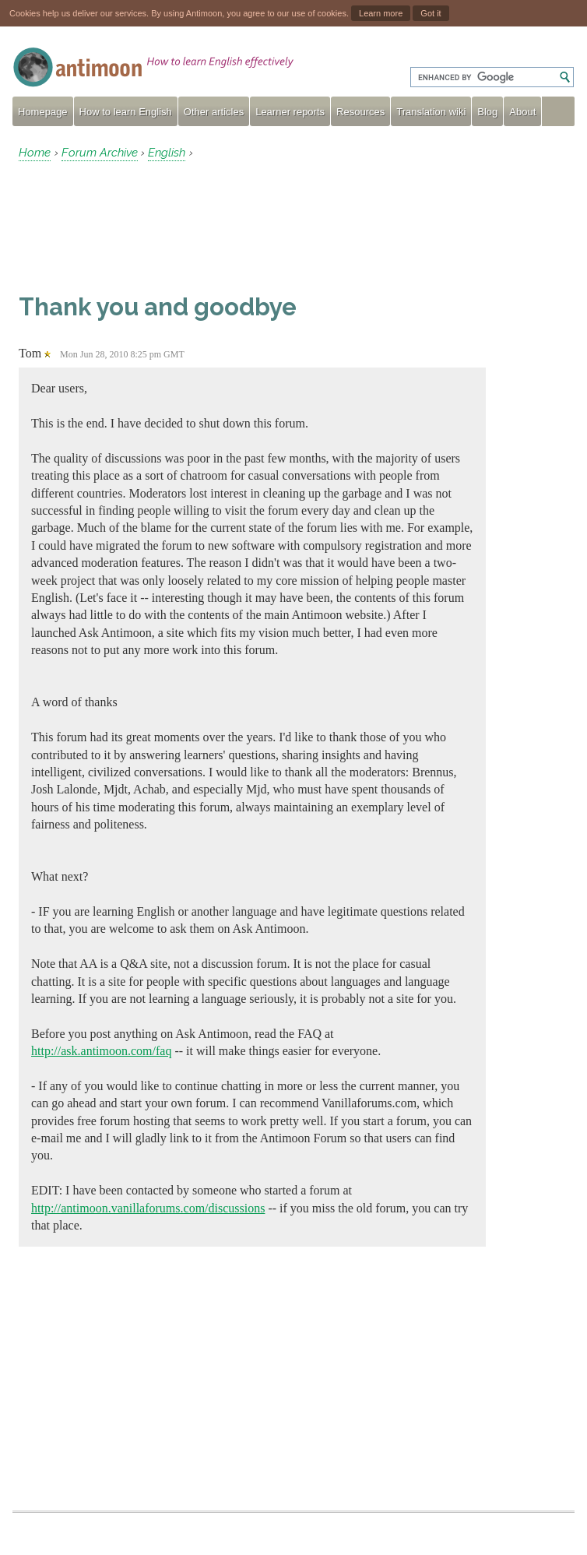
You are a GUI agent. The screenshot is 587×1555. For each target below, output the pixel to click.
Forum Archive (100, 153)
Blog (487, 112)
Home (35, 153)
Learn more (380, 13)
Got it (430, 13)
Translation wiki (431, 112)
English (166, 153)
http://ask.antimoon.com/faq (101, 1050)
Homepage (43, 112)
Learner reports (290, 112)
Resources (360, 112)
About (522, 112)
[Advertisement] (143, 227)
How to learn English (125, 112)
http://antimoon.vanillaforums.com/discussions (148, 1208)
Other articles (214, 112)
